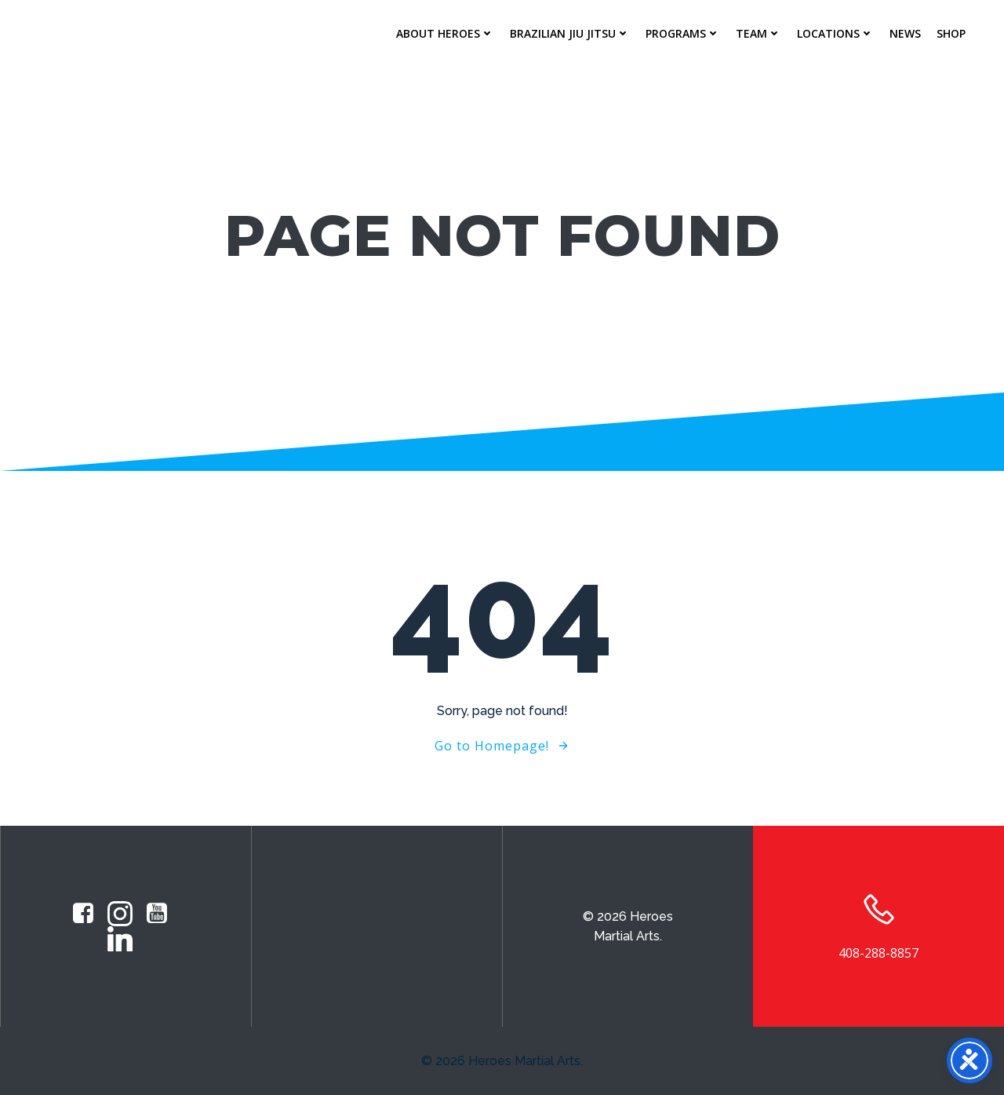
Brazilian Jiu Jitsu (570, 33)
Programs (683, 33)
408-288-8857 (878, 953)
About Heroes (445, 33)
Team (758, 33)
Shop (951, 33)
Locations (835, 33)
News (905, 33)
